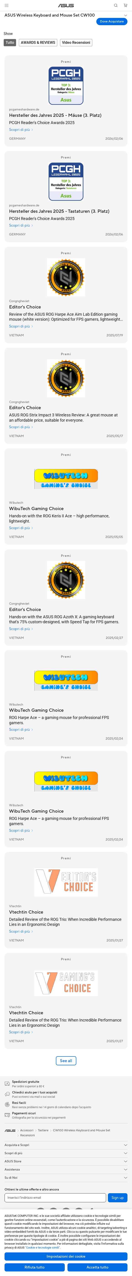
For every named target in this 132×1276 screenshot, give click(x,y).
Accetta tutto (97, 1267)
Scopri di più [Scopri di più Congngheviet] (21, 326)
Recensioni (27, 1135)
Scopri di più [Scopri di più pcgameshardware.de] (21, 129)
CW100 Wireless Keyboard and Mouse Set (81, 1130)
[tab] (10, 42)
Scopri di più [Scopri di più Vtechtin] (21, 931)
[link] (66, 5)
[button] (7, 5)
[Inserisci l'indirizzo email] (55, 1197)
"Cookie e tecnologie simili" (42, 1247)
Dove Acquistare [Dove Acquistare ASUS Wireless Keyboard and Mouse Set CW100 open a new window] (112, 22)
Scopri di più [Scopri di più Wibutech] (21, 528)
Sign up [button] (118, 1197)
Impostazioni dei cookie (66, 1256)
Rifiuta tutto (35, 1267)
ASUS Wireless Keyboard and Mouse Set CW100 (50, 15)
